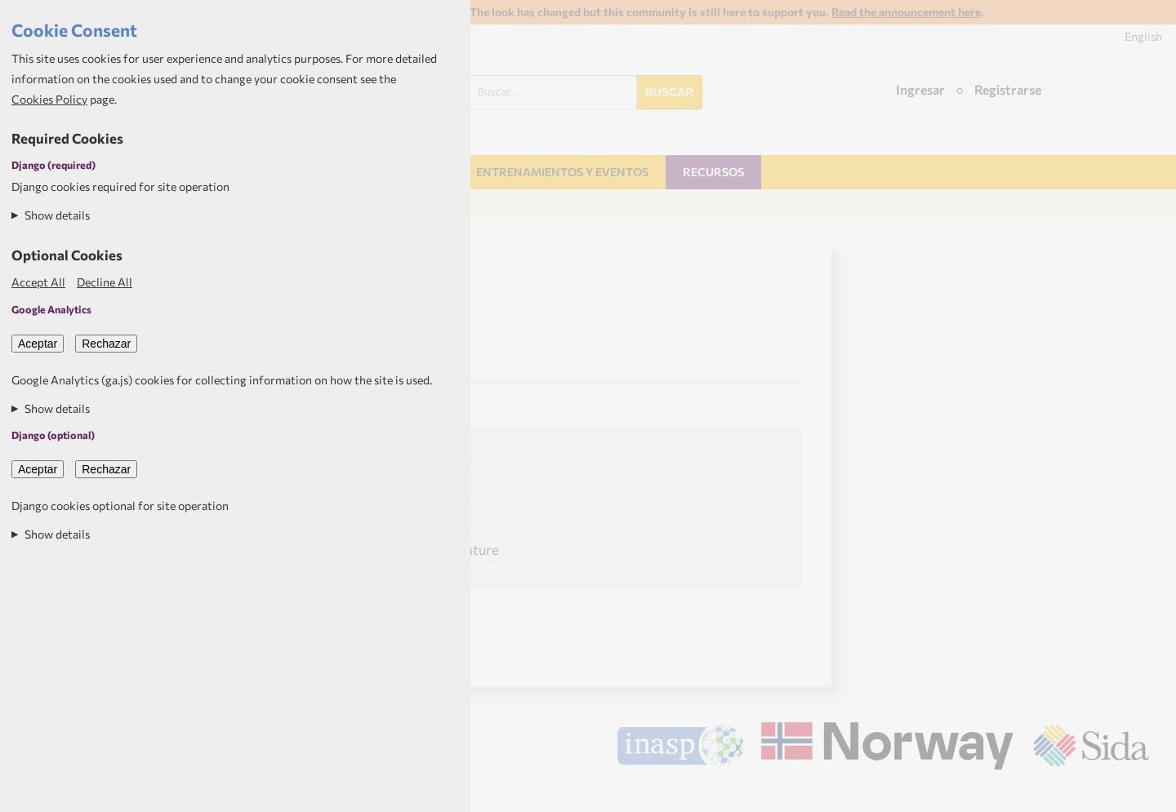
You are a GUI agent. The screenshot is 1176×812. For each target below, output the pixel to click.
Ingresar (920, 89)
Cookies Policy (49, 99)
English (1143, 36)
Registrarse (1007, 89)
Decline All (104, 282)
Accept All (38, 282)
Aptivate (1135, 792)
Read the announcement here (906, 12)
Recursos (713, 172)
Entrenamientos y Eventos (562, 172)
